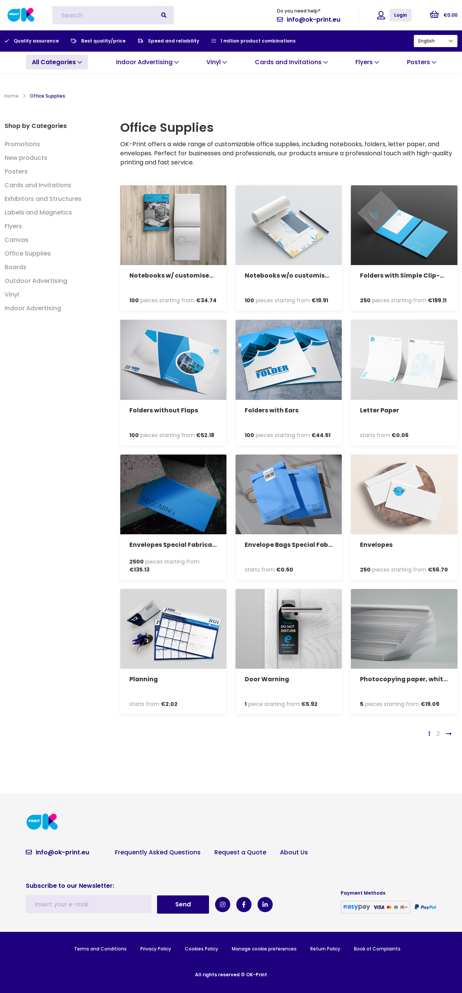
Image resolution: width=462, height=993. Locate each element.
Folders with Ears (272, 410)
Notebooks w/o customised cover (298, 275)
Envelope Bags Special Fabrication (300, 544)
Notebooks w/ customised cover (181, 275)
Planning (144, 679)
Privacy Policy (155, 948)
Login (400, 15)
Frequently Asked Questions (158, 852)
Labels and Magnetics (38, 212)
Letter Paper (379, 410)
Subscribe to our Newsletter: (70, 885)
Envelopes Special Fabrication (177, 544)
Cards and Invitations (38, 185)
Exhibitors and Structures (43, 198)
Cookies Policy (201, 948)
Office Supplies (28, 253)
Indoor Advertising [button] (147, 62)
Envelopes (376, 544)
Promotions (22, 144)
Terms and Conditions (100, 948)
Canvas (16, 239)
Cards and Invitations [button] (291, 62)
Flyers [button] (367, 62)
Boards (16, 267)
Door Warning (267, 679)
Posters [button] (421, 62)
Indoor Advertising (33, 308)
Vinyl (12, 294)
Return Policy (325, 948)
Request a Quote (240, 852)
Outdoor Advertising (36, 280)
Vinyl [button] (216, 62)
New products (26, 157)
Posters (16, 171)
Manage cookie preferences (264, 948)
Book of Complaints (377, 948)
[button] (57, 62)
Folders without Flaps (164, 410)
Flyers (13, 226)
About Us (294, 852)
